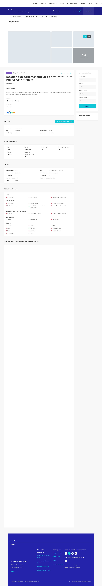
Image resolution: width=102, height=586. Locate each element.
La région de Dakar (57, 553)
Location (13, 541)
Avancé (75, 11)
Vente (12, 544)
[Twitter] (8, 112)
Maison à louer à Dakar (43, 566)
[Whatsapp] (12, 112)
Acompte (81, 83)
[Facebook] (7, 112)
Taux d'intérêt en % (84, 97)
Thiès (54, 560)
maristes (51, 133)
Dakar (50, 130)
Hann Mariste (10, 83)
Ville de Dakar (56, 556)
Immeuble (28, 149)
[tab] (85, 36)
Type (58, 11)
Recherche (89, 11)
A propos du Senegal (58, 564)
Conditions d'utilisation (17, 581)
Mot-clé (10, 10)
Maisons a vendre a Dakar (44, 570)
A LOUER (56, 173)
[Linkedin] (10, 112)
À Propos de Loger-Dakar (19, 561)
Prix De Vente (82, 76)
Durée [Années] (83, 90)
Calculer (87, 106)
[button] (51, 541)
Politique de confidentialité (32, 581)
